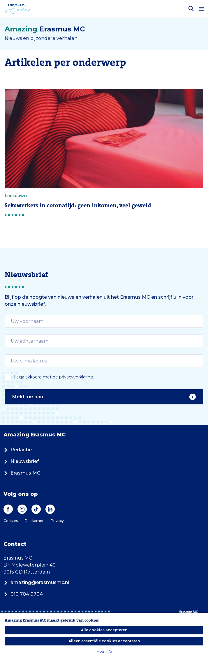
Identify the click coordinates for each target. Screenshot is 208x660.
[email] (104, 321)
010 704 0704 (23, 594)
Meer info (104, 651)
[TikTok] (36, 509)
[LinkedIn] (50, 509)
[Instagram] (22, 509)
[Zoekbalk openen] (191, 8)
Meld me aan (104, 397)
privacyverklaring (76, 377)
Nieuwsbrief (21, 461)
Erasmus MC (21, 473)
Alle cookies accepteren (104, 630)
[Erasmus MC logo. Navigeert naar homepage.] (17, 9)
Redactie (17, 449)
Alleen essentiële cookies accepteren (104, 641)
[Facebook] (8, 509)
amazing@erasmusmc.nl (36, 582)
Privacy (57, 521)
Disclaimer (34, 521)
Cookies (10, 521)
